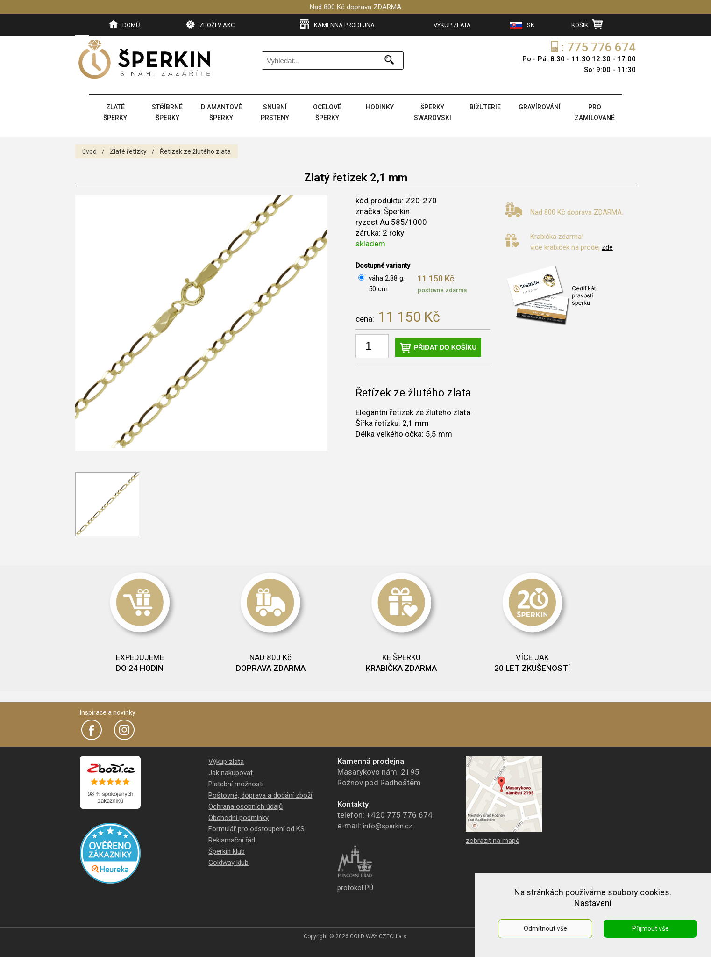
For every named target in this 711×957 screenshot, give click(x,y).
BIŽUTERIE (485, 107)
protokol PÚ (355, 888)
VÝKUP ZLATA (452, 25)
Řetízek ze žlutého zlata (195, 151)
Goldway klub (228, 862)
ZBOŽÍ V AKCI (211, 24)
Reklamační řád (231, 840)
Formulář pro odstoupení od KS (256, 829)
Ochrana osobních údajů (245, 806)
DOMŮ (124, 24)
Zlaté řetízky (128, 151)
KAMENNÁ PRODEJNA (337, 24)
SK (522, 25)
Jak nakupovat (230, 773)
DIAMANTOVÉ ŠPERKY (221, 112)
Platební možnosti (235, 784)
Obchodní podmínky (238, 817)
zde (607, 247)
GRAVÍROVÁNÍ (540, 107)
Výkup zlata (226, 761)
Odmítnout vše (545, 928)
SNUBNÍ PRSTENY (275, 112)
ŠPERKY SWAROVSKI (432, 112)
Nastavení (592, 903)
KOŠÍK (587, 24)
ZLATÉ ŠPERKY (115, 112)
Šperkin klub (226, 851)
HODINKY (380, 107)
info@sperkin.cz (387, 826)
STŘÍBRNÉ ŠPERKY (167, 112)
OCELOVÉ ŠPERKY (327, 112)
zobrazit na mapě (492, 840)
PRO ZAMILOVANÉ (595, 112)
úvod (89, 151)
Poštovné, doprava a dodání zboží (260, 795)
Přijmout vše (650, 928)
